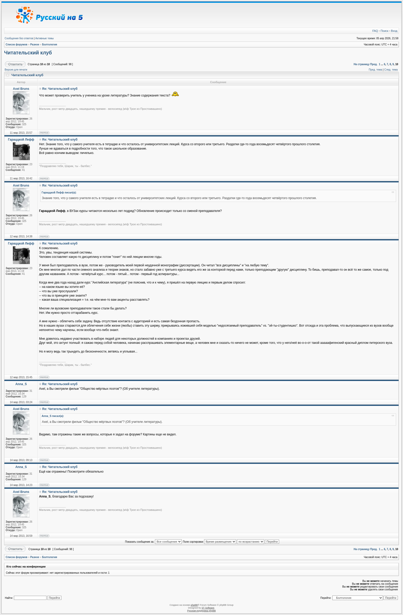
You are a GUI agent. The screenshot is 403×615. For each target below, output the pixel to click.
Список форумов (17, 44)
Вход (394, 30)
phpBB (194, 605)
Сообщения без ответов (19, 38)
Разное (34, 44)
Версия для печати (16, 69)
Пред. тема (375, 69)
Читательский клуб (28, 52)
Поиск (384, 30)
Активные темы (44, 38)
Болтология (49, 44)
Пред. (373, 64)
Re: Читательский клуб (59, 89)
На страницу (362, 64)
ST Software (208, 608)
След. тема (391, 69)
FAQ (375, 30)
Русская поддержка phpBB (201, 610)
